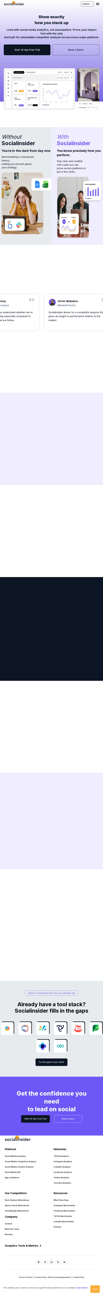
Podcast (57, 1227)
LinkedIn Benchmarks (64, 1221)
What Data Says (61, 1200)
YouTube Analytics (62, 1183)
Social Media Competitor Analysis (20, 1161)
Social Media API (13, 1172)
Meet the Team (12, 1229)
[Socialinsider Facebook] (45, 1262)
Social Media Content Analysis (19, 1167)
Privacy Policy (41, 1277)
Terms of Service (26, 1277)
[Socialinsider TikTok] (38, 1262)
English (87, 4)
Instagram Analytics (63, 1161)
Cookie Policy (78, 1277)
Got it (95, 1289)
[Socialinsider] (14, 4)
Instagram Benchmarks (64, 1205)
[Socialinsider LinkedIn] (64, 1262)
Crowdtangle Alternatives (17, 1211)
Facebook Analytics (63, 1172)
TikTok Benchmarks (63, 1216)
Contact (8, 1223)
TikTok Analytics (61, 1156)
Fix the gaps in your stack (51, 1062)
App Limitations (12, 1177)
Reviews (9, 1234)
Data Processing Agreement (59, 1277)
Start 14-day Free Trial (27, 49)
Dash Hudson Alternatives (17, 1200)
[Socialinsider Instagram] (51, 1262)
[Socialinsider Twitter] (58, 1262)
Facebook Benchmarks (64, 1211)
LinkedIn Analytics (62, 1167)
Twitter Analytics (61, 1177)
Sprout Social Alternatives (17, 1205)
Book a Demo (76, 49)
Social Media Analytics (15, 1156)
